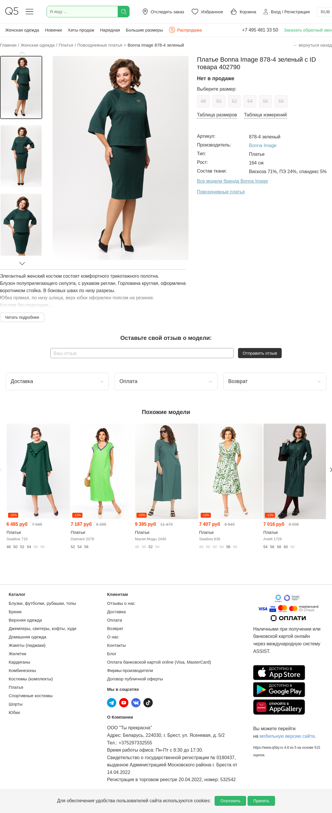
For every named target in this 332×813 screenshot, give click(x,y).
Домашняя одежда (27, 636)
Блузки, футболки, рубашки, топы (42, 603)
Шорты (16, 704)
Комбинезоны (22, 670)
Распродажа (185, 29)
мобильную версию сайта (287, 736)
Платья (16, 687)
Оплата (114, 620)
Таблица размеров (217, 114)
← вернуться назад (312, 45)
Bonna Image (262, 145)
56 (265, 101)
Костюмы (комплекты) (31, 678)
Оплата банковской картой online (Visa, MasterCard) (159, 662)
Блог (111, 653)
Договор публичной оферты (135, 678)
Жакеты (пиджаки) (27, 645)
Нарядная (110, 30)
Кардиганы (19, 662)
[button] (22, 53)
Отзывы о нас (121, 603)
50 (219, 101)
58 (281, 101)
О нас (113, 636)
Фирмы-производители (130, 670)
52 (234, 101)
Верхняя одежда (25, 620)
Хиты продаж (81, 30)
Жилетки (17, 653)
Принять (261, 801)
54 (249, 101)
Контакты (116, 645)
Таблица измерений (265, 114)
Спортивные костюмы (31, 695)
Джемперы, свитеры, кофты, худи (42, 628)
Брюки (15, 611)
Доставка (116, 611)
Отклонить (230, 801)
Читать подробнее (22, 317)
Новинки (53, 30)
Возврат (115, 628)
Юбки (14, 712)
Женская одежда (22, 30)
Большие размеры (144, 30)
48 (203, 101)
